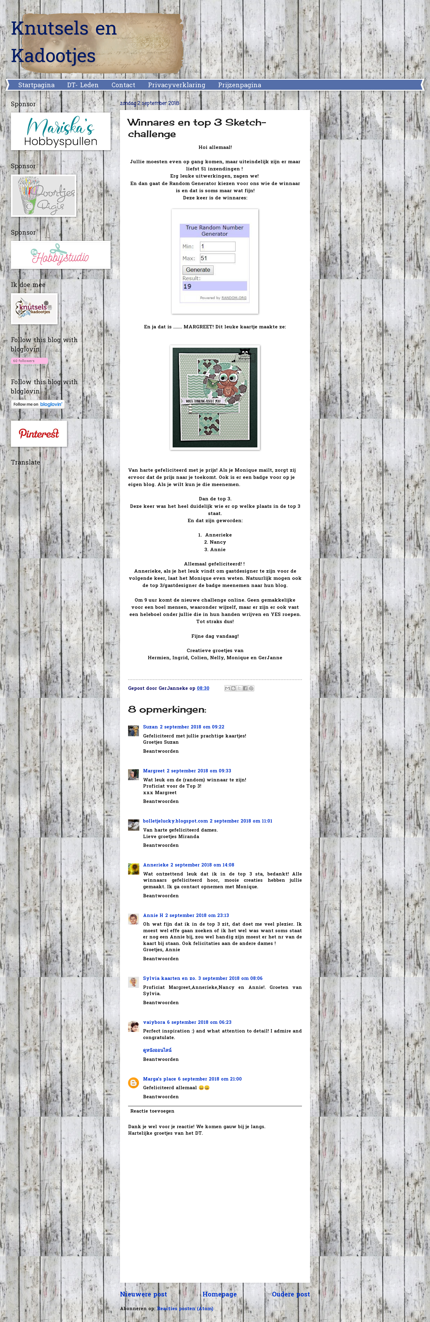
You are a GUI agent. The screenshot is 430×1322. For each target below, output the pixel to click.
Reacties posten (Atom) (185, 1309)
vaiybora (154, 1022)
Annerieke (156, 865)
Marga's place (159, 1079)
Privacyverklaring (176, 85)
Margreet (154, 771)
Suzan (150, 727)
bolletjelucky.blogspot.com (175, 821)
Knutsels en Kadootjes (64, 43)
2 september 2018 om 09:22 (192, 727)
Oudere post (291, 1295)
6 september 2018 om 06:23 (199, 1022)
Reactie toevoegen (152, 1111)
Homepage (220, 1295)
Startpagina (36, 85)
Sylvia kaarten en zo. (169, 979)
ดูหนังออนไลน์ (157, 1051)
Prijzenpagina (239, 85)
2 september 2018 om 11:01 (241, 821)
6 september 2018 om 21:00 (210, 1079)
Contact (123, 85)
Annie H (153, 916)
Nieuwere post (143, 1295)
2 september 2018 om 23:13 (197, 916)
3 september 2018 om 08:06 (230, 979)
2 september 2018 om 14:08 (202, 865)
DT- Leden (83, 85)
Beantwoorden (161, 751)
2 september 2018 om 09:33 (199, 771)
